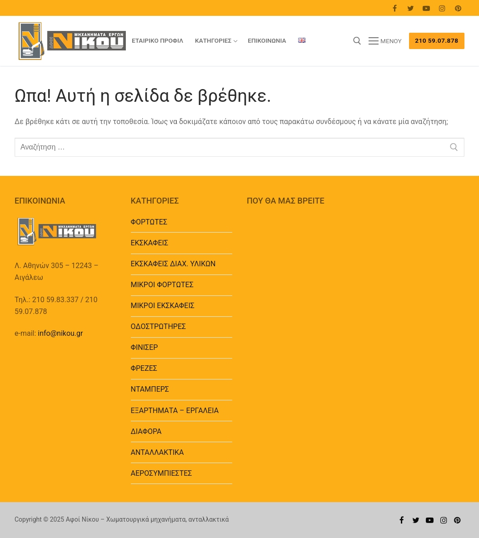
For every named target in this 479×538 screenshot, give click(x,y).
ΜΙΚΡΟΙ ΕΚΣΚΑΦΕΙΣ (163, 305)
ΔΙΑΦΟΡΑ (146, 431)
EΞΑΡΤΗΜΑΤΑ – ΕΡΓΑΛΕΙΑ (175, 410)
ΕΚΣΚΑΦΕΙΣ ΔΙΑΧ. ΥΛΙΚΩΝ (173, 263)
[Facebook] (394, 8)
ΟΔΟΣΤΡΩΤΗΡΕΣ (158, 326)
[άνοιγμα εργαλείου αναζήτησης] (357, 41)
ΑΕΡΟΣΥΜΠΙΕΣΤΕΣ (161, 473)
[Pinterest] (457, 8)
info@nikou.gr (60, 333)
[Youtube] (426, 8)
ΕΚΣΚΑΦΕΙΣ (150, 243)
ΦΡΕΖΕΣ (144, 368)
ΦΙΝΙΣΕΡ (144, 347)
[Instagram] (442, 8)
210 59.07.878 (436, 40)
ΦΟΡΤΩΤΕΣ (149, 222)
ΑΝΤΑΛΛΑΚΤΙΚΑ (157, 452)
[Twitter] (410, 8)
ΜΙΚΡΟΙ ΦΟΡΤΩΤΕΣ (162, 284)
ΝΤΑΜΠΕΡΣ (150, 389)
